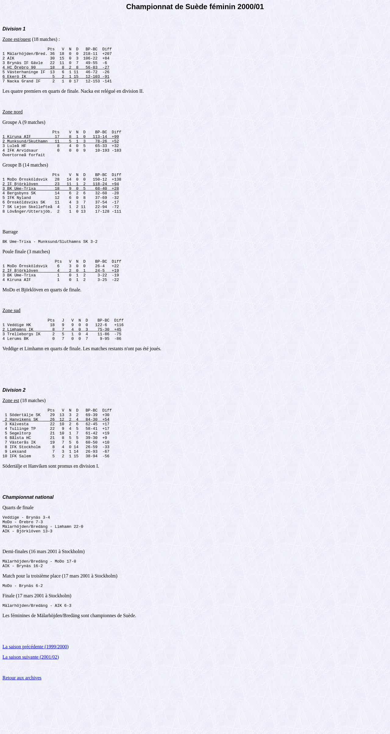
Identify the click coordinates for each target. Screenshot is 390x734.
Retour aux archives (21, 726)
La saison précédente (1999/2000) (35, 695)
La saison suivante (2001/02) (30, 705)
